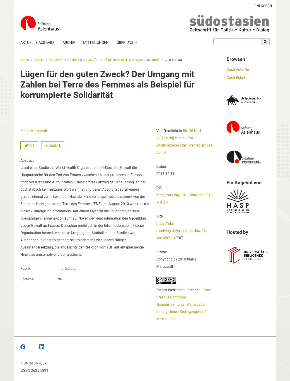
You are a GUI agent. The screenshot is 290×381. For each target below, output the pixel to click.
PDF (29, 146)
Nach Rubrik (236, 77)
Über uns (124, 42)
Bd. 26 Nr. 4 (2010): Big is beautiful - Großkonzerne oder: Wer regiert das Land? (104, 60)
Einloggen (261, 6)
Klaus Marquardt (33, 131)
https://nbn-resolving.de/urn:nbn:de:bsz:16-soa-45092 (181, 230)
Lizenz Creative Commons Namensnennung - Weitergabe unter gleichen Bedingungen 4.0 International (183, 304)
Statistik (53, 146)
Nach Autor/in (238, 69)
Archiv (68, 42)
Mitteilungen (95, 42)
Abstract (27, 160)
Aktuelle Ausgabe (36, 42)
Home (24, 60)
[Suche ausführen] (265, 41)
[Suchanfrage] (237, 41)
